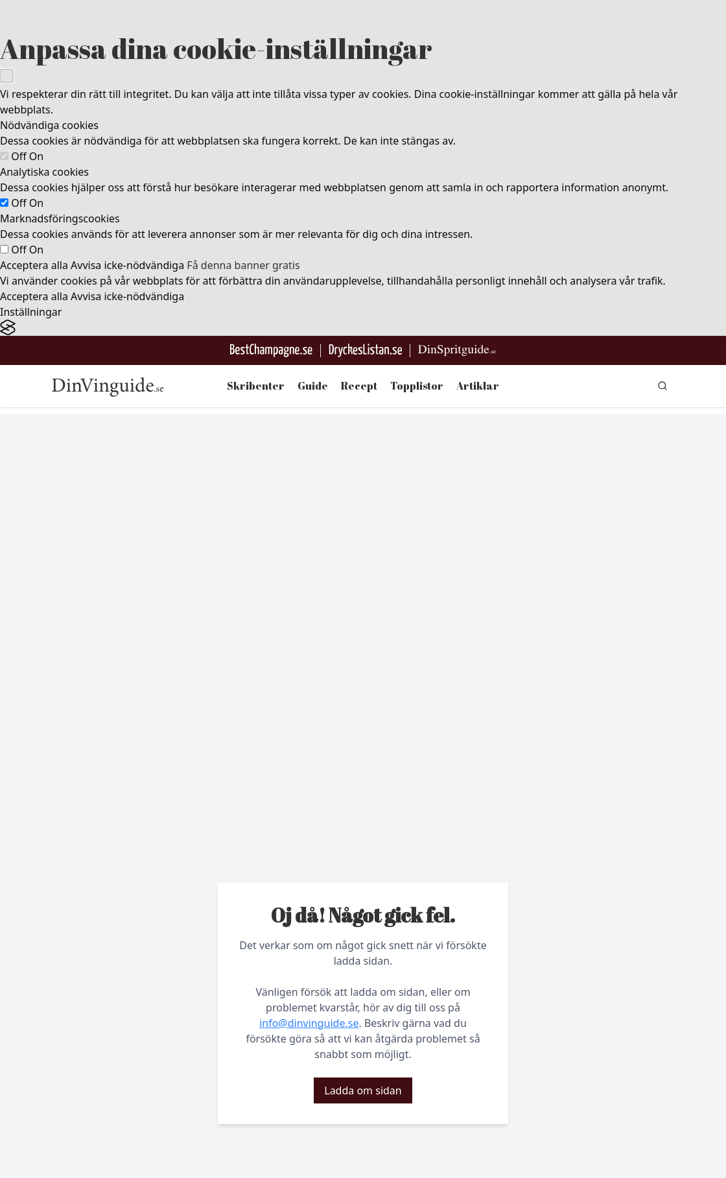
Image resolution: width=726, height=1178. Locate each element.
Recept (359, 386)
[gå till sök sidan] (662, 385)
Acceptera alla (34, 265)
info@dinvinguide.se (308, 1023)
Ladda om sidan (362, 1090)
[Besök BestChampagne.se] (271, 350)
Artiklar (477, 386)
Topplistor (416, 386)
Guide (313, 386)
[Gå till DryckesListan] (365, 350)
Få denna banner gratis (243, 265)
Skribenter (256, 386)
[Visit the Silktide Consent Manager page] (363, 328)
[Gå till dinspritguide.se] (457, 350)
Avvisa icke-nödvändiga (127, 265)
